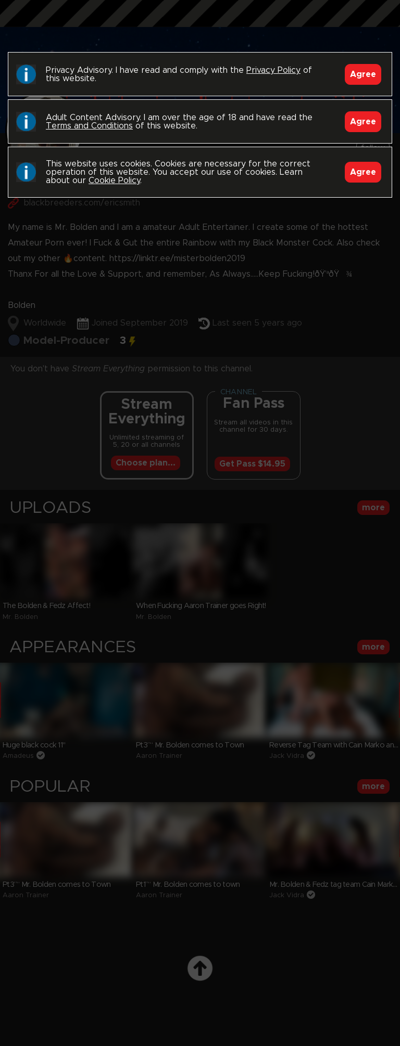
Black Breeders (200, 23)
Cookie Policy (114, 180)
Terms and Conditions (89, 126)
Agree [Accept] (363, 74)
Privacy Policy (273, 70)
